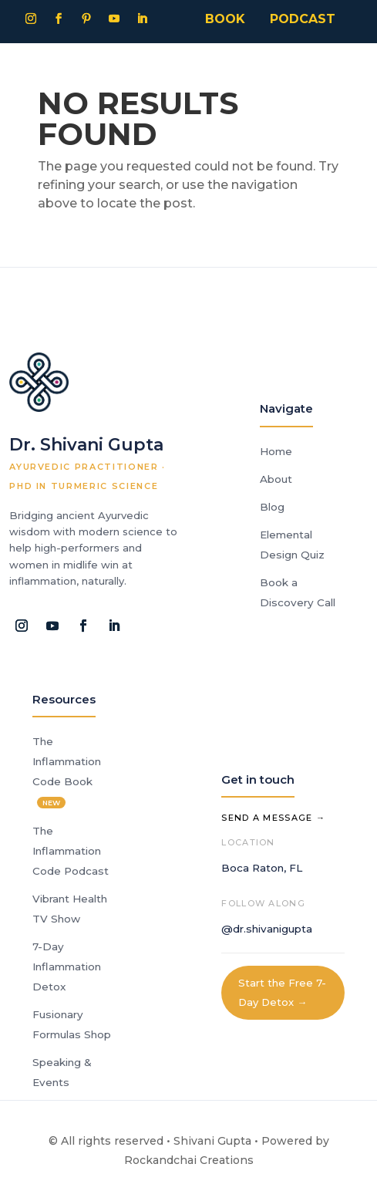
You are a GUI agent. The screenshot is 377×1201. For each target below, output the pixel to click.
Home (276, 451)
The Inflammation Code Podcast (70, 851)
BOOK (225, 19)
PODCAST (302, 19)
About (276, 479)
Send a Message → (273, 817)
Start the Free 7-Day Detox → (282, 992)
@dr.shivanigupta (266, 929)
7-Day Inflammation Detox (66, 966)
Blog (272, 507)
